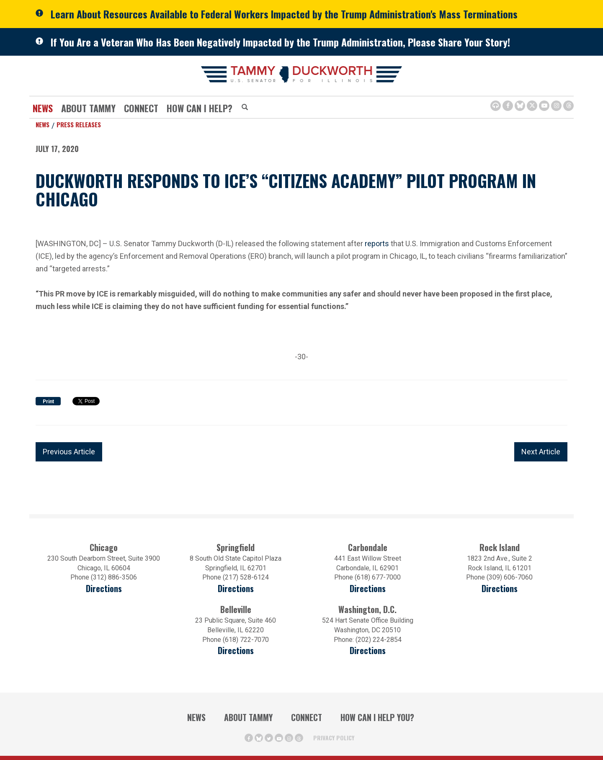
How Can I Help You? (377, 717)
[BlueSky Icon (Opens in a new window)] (520, 105)
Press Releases (79, 124)
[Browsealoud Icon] (495, 105)
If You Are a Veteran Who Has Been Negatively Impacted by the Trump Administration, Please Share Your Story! (280, 41)
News (43, 108)
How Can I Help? (199, 108)
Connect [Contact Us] (141, 108)
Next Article (540, 451)
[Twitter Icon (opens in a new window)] (532, 105)
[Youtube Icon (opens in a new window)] (544, 105)
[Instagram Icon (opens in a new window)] (556, 105)
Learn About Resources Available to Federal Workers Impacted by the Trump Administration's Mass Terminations (284, 13)
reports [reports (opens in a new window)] (377, 242)
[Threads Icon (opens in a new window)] (568, 105)
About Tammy (88, 108)
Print (48, 401)
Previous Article (69, 451)
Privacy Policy (333, 737)
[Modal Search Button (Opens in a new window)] (245, 107)
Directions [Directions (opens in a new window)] (104, 588)
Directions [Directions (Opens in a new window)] (236, 650)
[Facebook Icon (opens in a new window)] (507, 105)
